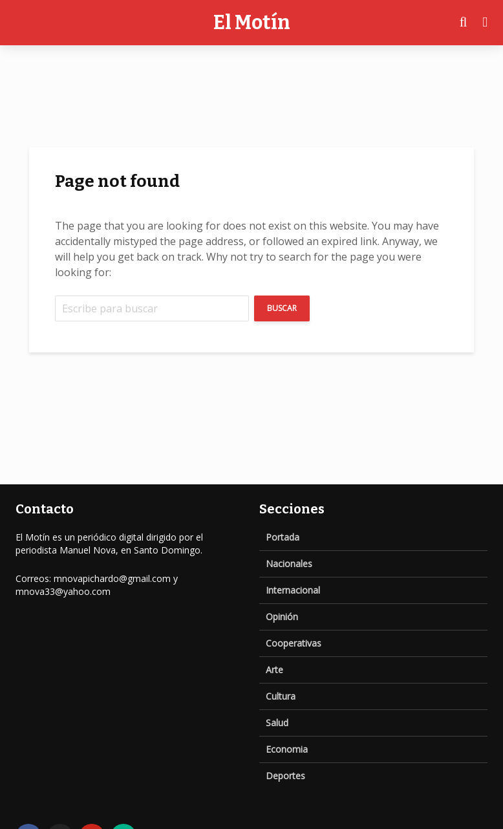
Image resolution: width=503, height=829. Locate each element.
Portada (282, 537)
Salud (277, 722)
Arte (274, 669)
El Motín (251, 22)
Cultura (280, 696)
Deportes (285, 776)
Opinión (282, 616)
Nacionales (289, 563)
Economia (287, 749)
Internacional (293, 590)
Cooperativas (293, 643)
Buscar (282, 308)
